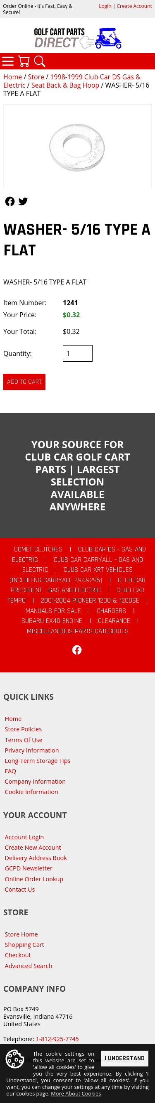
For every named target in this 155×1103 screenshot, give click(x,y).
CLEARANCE (114, 620)
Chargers (111, 610)
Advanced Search (28, 966)
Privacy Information (32, 750)
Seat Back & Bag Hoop (65, 85)
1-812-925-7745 (57, 1039)
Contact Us (20, 889)
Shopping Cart (24, 945)
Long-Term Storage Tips (38, 761)
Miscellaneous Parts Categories (78, 631)
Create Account (134, 6)
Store (36, 76)
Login (105, 6)
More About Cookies (76, 1093)
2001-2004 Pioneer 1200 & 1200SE (90, 600)
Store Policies (23, 729)
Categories (8, 61)
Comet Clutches (38, 549)
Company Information (35, 781)
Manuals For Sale (53, 610)
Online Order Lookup (34, 879)
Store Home (21, 934)
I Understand (125, 1058)
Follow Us (10, 201)
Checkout (18, 955)
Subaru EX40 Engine (51, 620)
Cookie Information (31, 792)
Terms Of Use (24, 740)
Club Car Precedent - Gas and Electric (78, 585)
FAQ (11, 771)
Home (12, 76)
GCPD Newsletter (28, 868)
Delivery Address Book (36, 858)
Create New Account (33, 847)
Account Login (24, 837)
